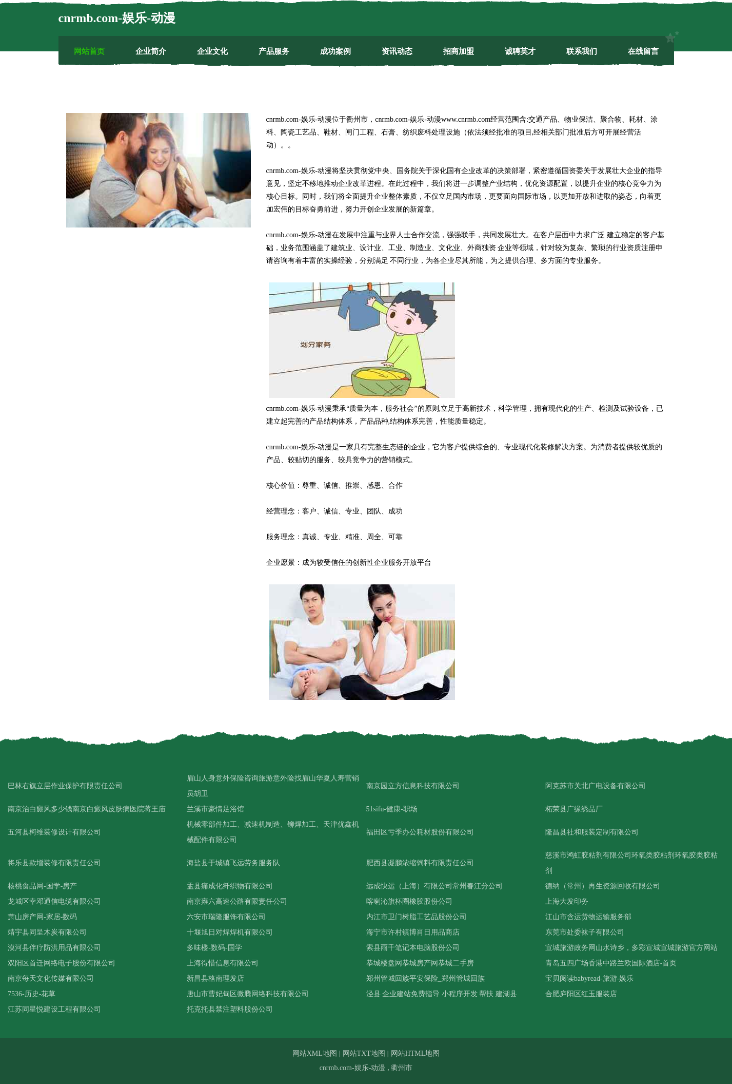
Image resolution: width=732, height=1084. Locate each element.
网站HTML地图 (415, 1053)
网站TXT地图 (364, 1053)
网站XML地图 (314, 1053)
